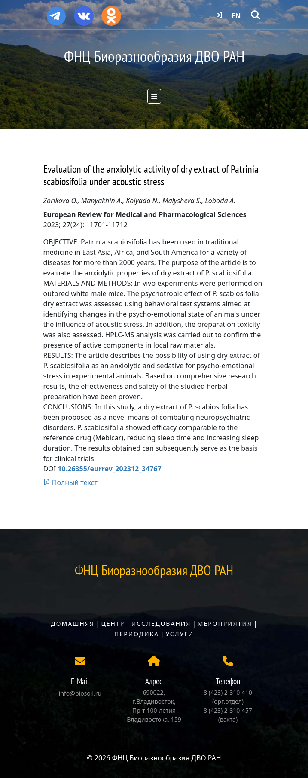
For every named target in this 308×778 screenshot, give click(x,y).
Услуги (180, 634)
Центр (113, 623)
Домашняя (73, 623)
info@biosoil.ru (80, 693)
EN (236, 16)
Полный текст (70, 482)
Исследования (161, 623)
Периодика (136, 634)
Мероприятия (225, 623)
